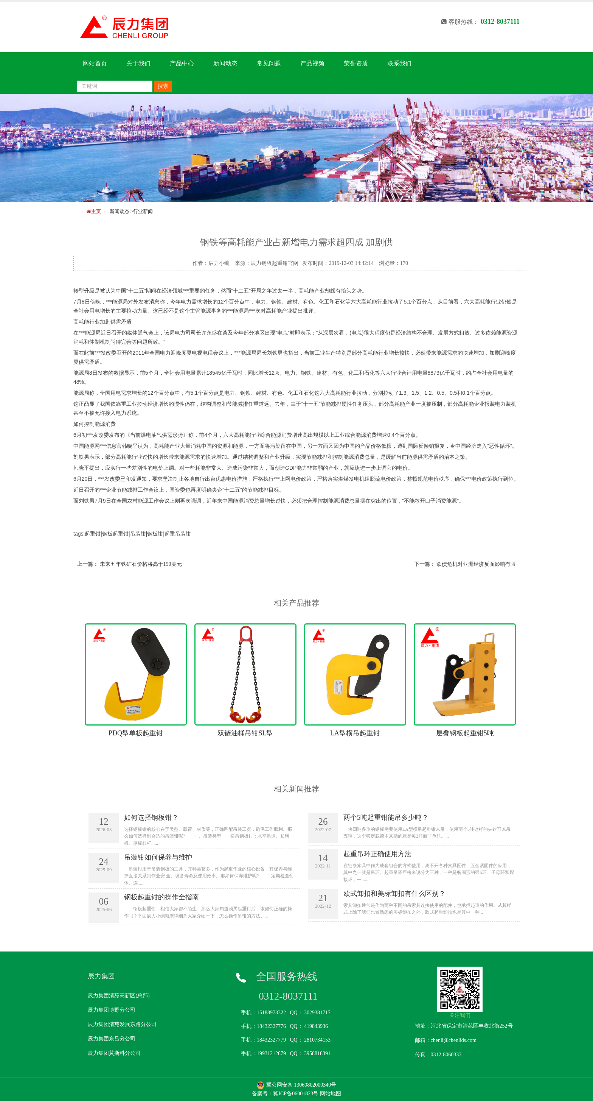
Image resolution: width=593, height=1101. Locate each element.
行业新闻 (143, 211)
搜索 (163, 86)
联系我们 (399, 63)
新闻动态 (225, 63)
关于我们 (138, 63)
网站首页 (95, 63)
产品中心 (182, 63)
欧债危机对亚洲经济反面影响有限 (476, 564)
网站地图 (330, 1093)
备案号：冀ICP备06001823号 (285, 1093)
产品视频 (312, 63)
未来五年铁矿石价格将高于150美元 (141, 564)
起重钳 (93, 534)
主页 (96, 211)
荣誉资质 (356, 63)
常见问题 (269, 63)
